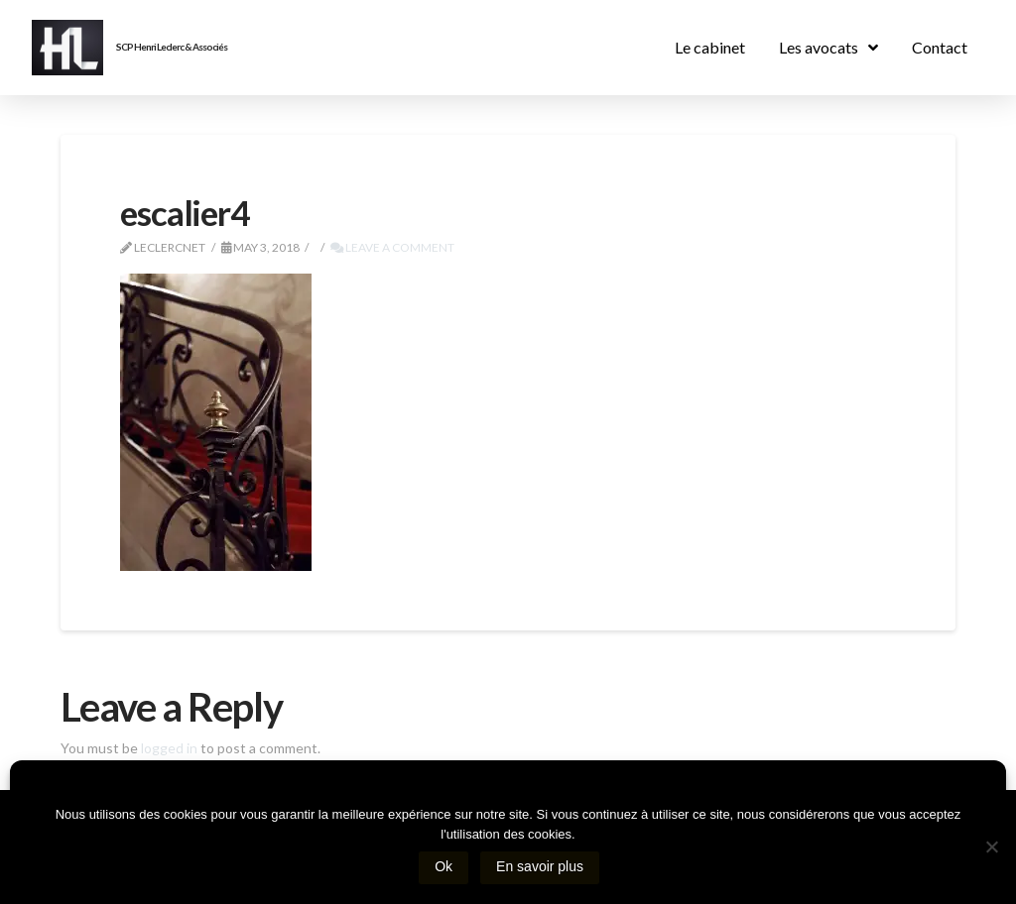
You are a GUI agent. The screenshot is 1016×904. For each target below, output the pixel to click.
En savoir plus (543, 870)
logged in (169, 747)
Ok (447, 870)
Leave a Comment (392, 247)
